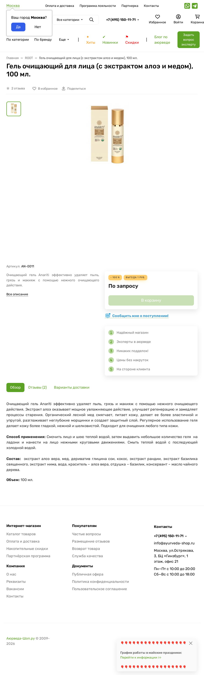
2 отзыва (18, 88)
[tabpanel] (102, 444)
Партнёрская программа (28, 556)
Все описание (17, 294)
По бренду (43, 40)
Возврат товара (86, 548)
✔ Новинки (110, 40)
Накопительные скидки (27, 548)
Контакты (151, 6)
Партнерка (129, 6)
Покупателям (84, 526)
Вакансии (15, 589)
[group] (107, 183)
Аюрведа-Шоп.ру (20, 638)
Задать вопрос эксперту (188, 39)
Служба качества (87, 556)
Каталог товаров (21, 534)
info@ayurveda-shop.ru (174, 543)
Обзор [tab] (15, 387)
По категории (17, 40)
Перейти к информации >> (140, 657)
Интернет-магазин (23, 526)
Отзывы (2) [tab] (37, 387)
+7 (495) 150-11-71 (121, 20)
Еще (62, 40)
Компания (15, 566)
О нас (11, 574)
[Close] (190, 643)
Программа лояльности (98, 6)
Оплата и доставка (59, 6)
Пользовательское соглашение (99, 589)
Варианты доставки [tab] (71, 387)
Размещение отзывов (91, 541)
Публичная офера (87, 574)
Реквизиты (16, 581)
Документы (82, 566)
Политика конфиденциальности (100, 581)
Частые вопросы (86, 534)
